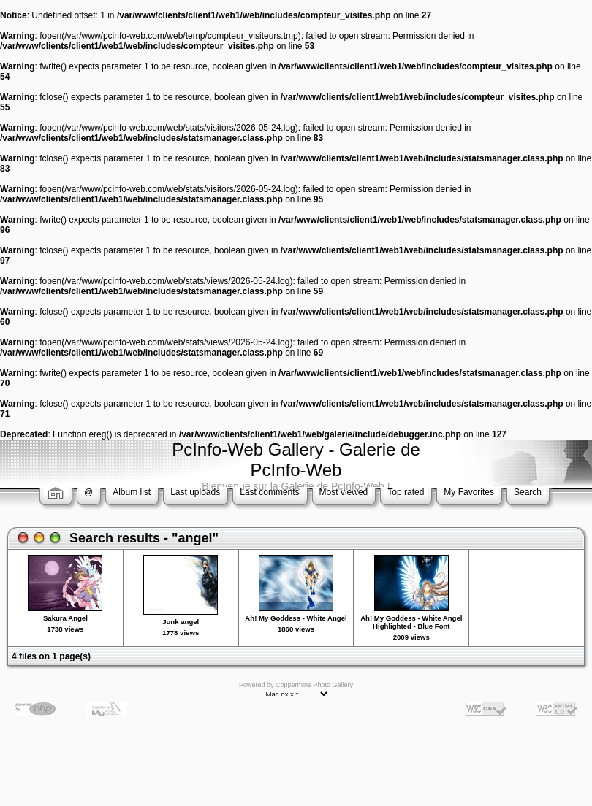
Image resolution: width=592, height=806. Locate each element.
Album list (132, 492)
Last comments (269, 492)
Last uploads (195, 492)
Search (528, 492)
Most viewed (343, 492)
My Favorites (469, 492)
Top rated (405, 492)
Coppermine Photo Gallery (314, 684)
